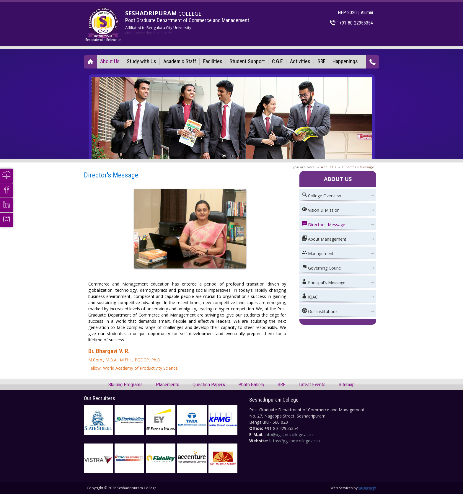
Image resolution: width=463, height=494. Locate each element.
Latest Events (312, 384)
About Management (323, 238)
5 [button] (172, 441)
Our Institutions (319, 310)
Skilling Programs (125, 384)
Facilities (212, 61)
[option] (160, 420)
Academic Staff (179, 61)
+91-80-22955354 (356, 23)
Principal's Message (323, 281)
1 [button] (136, 441)
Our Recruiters (99, 398)
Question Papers (209, 384)
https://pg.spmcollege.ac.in (294, 441)
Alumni (367, 12)
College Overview (321, 195)
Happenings (345, 61)
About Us (110, 61)
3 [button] (154, 441)
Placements (167, 384)
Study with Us (141, 61)
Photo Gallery (251, 384)
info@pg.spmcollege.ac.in (289, 434)
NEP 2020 (347, 12)
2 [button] (145, 441)
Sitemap (347, 384)
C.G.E (277, 61)
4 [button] (163, 441)
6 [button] (181, 441)
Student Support (247, 61)
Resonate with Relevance (103, 24)
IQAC (309, 296)
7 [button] (190, 441)
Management (317, 253)
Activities (300, 61)
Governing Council (322, 267)
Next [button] (242, 420)
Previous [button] (79, 420)
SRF (321, 61)
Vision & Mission (320, 209)
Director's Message (358, 167)
